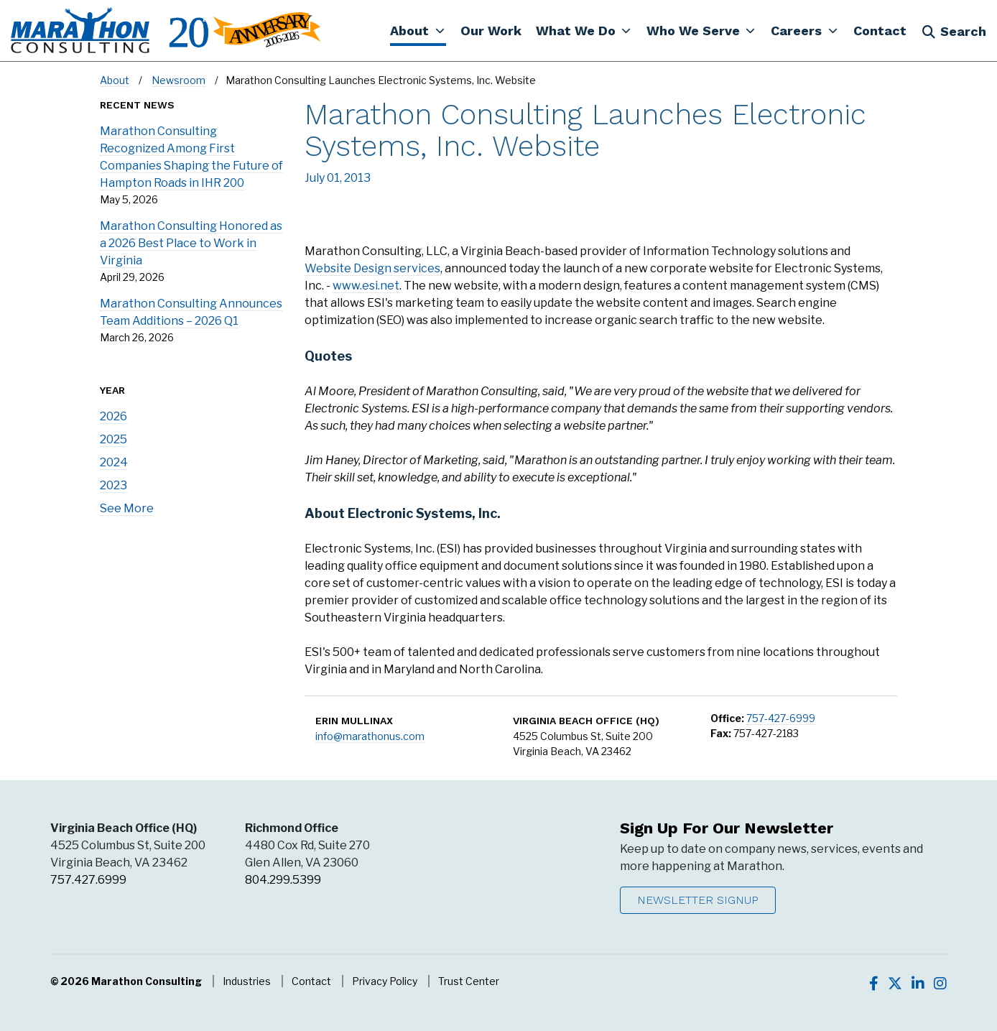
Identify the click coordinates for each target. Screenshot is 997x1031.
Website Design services (372, 268)
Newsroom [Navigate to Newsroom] (178, 80)
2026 (113, 416)
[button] (417, 30)
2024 (114, 462)
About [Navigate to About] (114, 80)
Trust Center (468, 981)
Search (954, 31)
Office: (727, 718)
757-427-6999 (780, 718)
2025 (113, 439)
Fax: (720, 733)
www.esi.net (366, 285)
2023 (113, 485)
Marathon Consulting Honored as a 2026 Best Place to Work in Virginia (191, 243)
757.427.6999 (88, 880)
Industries (247, 981)
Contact (311, 981)
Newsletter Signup (698, 900)
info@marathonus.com (370, 736)
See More (127, 508)
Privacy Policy (384, 981)
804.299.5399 (283, 880)
